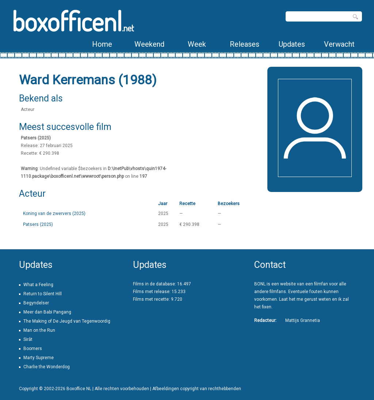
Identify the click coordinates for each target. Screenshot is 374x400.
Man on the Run (39, 330)
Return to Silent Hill (42, 293)
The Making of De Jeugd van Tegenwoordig (66, 321)
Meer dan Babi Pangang (47, 312)
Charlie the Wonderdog (46, 366)
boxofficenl (73, 21)
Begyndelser (36, 302)
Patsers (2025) (38, 224)
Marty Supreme (38, 357)
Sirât (28, 339)
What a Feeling (38, 284)
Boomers (32, 348)
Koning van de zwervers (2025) (54, 213)
